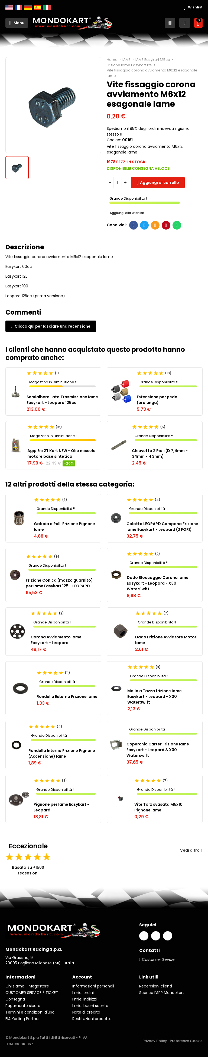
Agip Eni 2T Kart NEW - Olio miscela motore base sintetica (61, 453)
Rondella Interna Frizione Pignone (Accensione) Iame (61, 753)
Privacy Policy (154, 1040)
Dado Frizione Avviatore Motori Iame (166, 639)
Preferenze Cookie (186, 1040)
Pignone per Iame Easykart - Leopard (61, 807)
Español (37, 7)
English (9, 7)
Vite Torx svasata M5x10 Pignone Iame (158, 807)
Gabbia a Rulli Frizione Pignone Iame (64, 526)
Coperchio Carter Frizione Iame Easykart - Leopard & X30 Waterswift (157, 749)
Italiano (47, 7)
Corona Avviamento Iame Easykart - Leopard (56, 639)
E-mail (155, 225)
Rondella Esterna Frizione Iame (67, 696)
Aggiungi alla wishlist (126, 213)
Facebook (134, 225)
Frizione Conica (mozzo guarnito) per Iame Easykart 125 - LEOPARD (59, 583)
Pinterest (166, 225)
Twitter (144, 225)
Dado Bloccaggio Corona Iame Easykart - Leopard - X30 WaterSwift (157, 583)
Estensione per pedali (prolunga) (158, 399)
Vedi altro (191, 850)
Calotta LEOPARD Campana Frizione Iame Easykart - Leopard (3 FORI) (162, 526)
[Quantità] (117, 182)
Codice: (114, 140)
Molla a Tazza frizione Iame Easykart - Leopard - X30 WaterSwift (154, 696)
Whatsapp (177, 225)
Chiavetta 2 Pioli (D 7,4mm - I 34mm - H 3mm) (161, 453)
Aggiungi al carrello (159, 182)
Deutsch (28, 7)
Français (18, 7)
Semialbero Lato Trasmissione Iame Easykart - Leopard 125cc (62, 399)
